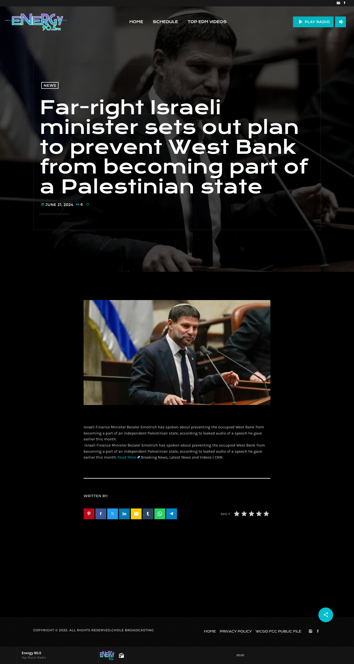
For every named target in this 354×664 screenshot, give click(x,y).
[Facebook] (344, 3)
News (50, 85)
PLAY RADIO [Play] (313, 21)
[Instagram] (338, 3)
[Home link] (36, 21)
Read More (127, 457)
